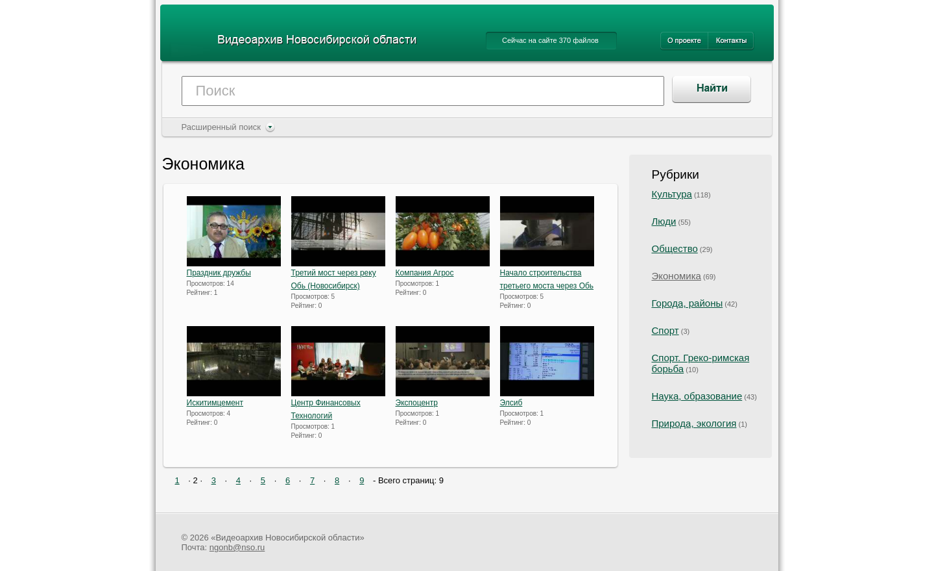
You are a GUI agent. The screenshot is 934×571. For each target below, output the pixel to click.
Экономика (676, 275)
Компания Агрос (425, 272)
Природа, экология (694, 423)
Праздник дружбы (219, 272)
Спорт (665, 330)
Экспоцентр (417, 402)
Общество (675, 248)
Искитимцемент (215, 402)
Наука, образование (697, 395)
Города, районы (687, 303)
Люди (664, 221)
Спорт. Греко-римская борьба (701, 363)
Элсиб (511, 402)
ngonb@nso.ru (237, 547)
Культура (672, 193)
